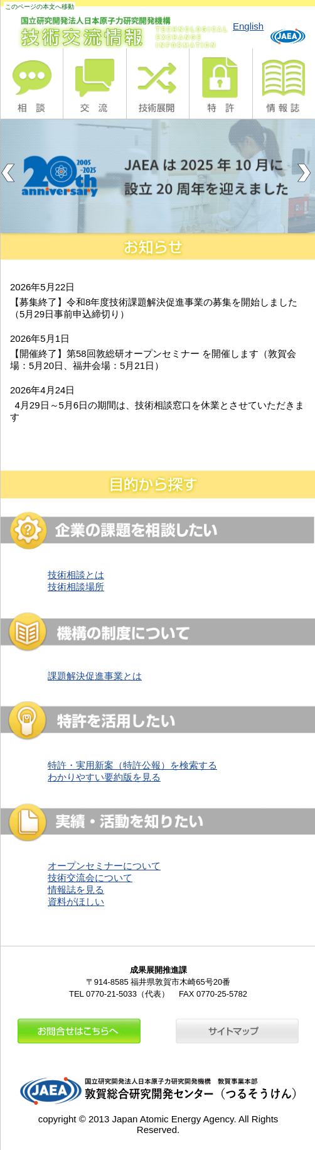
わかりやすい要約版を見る (104, 777)
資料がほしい (76, 901)
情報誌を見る (76, 889)
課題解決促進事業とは (95, 676)
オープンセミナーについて (104, 865)
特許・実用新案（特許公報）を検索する (132, 765)
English (248, 26)
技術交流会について (90, 877)
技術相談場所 (76, 586)
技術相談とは (76, 574)
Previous (10, 172)
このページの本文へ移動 (39, 6)
